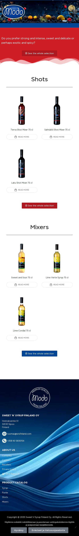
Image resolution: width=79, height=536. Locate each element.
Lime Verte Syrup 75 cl (57, 277)
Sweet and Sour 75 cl (21, 277)
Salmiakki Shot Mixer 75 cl (57, 130)
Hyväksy (18, 530)
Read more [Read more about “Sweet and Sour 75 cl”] (23, 285)
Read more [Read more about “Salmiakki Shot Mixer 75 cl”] (58, 137)
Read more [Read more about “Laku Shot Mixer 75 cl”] (23, 190)
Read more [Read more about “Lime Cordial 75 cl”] (23, 338)
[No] (75, 527)
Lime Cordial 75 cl (22, 331)
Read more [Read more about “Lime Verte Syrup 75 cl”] (58, 285)
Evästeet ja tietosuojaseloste (48, 530)
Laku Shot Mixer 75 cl (21, 183)
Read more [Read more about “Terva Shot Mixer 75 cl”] (23, 137)
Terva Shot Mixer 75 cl (22, 130)
